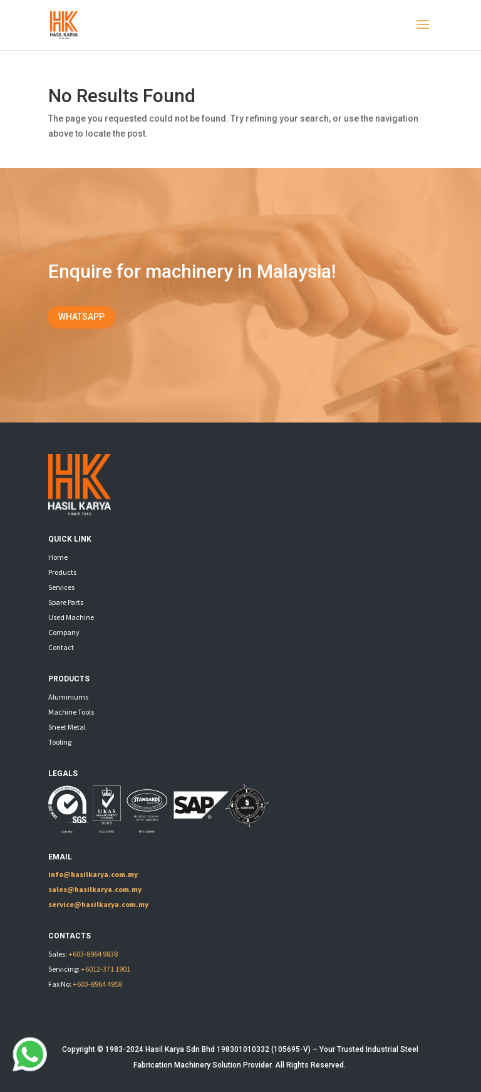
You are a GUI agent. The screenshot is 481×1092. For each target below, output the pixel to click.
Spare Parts (65, 602)
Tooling (59, 742)
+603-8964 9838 (93, 953)
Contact (61, 647)
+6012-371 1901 (105, 969)
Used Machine (71, 617)
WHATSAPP (81, 317)
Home (58, 557)
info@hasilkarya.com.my (93, 874)
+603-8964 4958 (97, 984)
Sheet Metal (67, 727)
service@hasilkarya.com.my (98, 904)
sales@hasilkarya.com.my (95, 889)
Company (64, 632)
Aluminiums (68, 696)
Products (62, 572)
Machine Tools (71, 712)
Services (61, 587)
